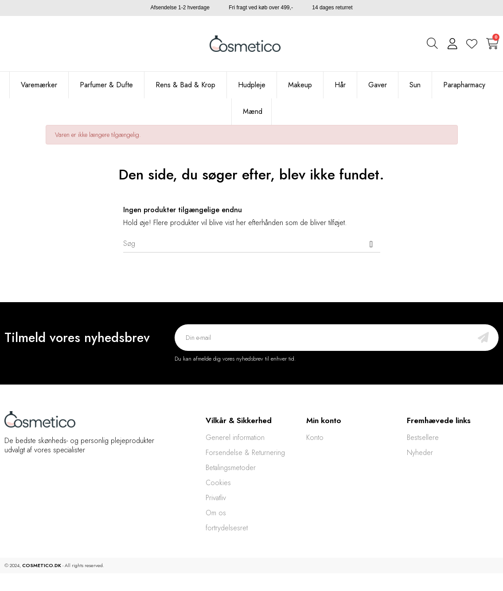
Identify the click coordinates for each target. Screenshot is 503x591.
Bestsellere (423, 437)
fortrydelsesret (227, 528)
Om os (216, 513)
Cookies (218, 483)
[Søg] (251, 244)
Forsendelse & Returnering (245, 452)
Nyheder (420, 452)
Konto (315, 437)
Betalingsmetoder (231, 468)
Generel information (235, 437)
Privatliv (216, 498)
